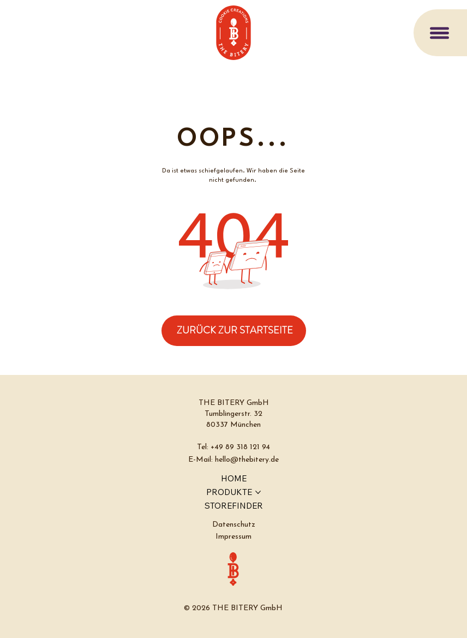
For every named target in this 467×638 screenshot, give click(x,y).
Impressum (233, 537)
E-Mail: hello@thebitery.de (233, 460)
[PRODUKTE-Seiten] (258, 492)
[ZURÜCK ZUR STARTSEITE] (233, 330)
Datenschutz (233, 525)
